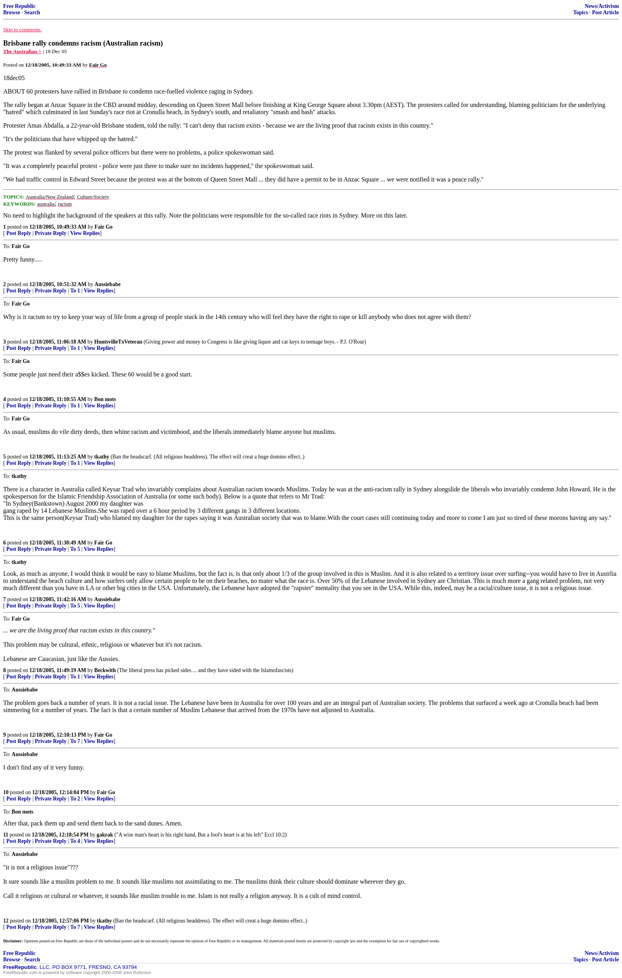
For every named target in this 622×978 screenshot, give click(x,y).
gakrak (105, 835)
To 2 (75, 799)
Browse (11, 12)
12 (6, 921)
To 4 (75, 841)
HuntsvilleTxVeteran (118, 342)
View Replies (85, 233)
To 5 (75, 549)
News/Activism (602, 6)
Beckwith (105, 670)
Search (32, 12)
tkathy (101, 457)
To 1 (75, 291)
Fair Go (103, 227)
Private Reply (51, 233)
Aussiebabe (107, 284)
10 (6, 792)
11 (5, 835)
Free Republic (19, 6)
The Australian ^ (22, 51)
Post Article (605, 12)
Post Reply (18, 233)
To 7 (75, 741)
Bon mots (105, 399)
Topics (580, 12)
